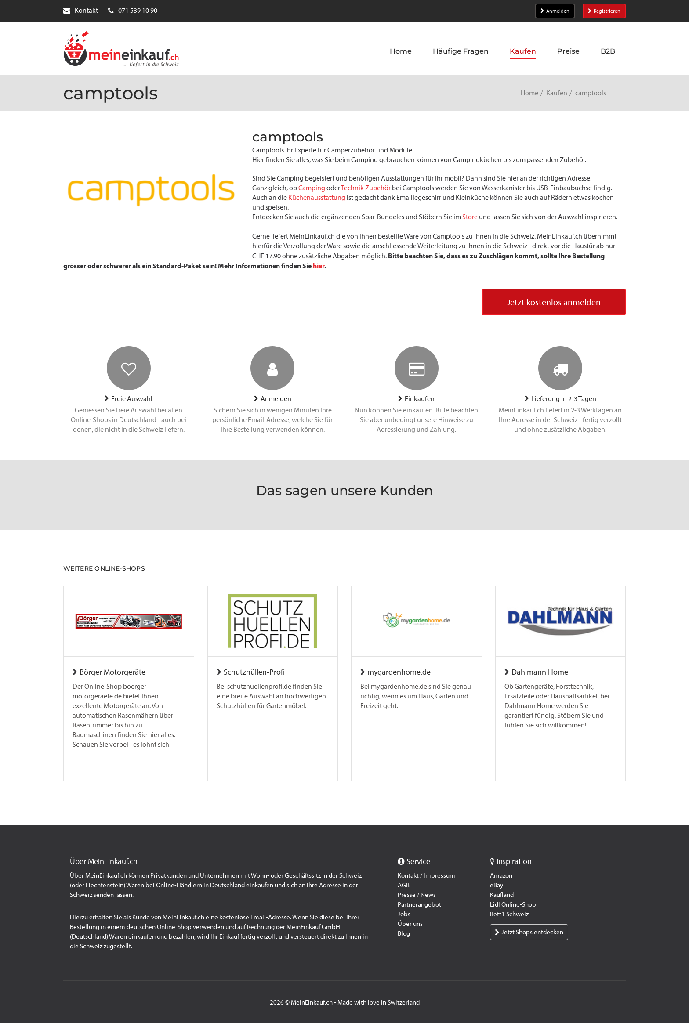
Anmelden (554, 11)
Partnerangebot (419, 904)
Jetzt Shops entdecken (529, 932)
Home (529, 93)
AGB (404, 885)
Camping (312, 188)
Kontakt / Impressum (426, 875)
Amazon (501, 875)
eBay (496, 885)
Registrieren (604, 11)
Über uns (410, 924)
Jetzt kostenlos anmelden (554, 302)
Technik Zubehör (366, 188)
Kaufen (556, 93)
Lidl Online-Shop (513, 904)
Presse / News (417, 895)
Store (470, 217)
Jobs (404, 914)
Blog (404, 933)
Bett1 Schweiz (509, 914)
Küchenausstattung (317, 197)
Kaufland (502, 895)
